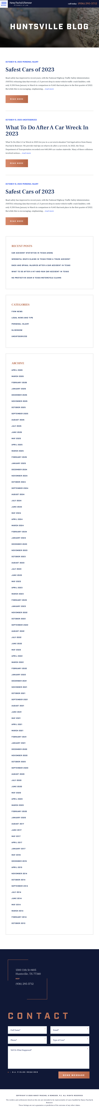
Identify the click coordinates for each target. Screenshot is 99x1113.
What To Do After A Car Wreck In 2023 (47, 130)
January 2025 (19, 463)
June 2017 (17, 830)
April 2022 (17, 656)
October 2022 (19, 618)
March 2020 (18, 805)
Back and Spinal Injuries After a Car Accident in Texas (41, 265)
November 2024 (20, 475)
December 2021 (19, 681)
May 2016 (16, 855)
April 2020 (17, 799)
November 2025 (20, 401)
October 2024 (19, 482)
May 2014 (16, 904)
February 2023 (19, 600)
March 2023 (18, 594)
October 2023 (19, 556)
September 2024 (20, 488)
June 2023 (17, 575)
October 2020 (19, 761)
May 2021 (16, 718)
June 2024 (17, 507)
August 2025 (18, 420)
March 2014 (17, 911)
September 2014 (20, 886)
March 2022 (18, 662)
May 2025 (16, 438)
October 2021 (18, 693)
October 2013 (18, 923)
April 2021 (17, 724)
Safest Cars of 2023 (30, 69)
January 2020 (19, 817)
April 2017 (17, 842)
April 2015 (17, 867)
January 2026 (19, 388)
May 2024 (16, 513)
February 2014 (19, 917)
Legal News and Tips (22, 317)
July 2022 (17, 637)
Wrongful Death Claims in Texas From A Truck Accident (41, 259)
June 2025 (17, 432)
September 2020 (20, 768)
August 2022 (18, 631)
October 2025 (19, 407)
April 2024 (17, 519)
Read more (17, 99)
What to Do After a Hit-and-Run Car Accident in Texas (40, 271)
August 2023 (18, 562)
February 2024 (19, 531)
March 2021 (17, 730)
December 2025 (19, 395)
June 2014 (17, 898)
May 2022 (16, 650)
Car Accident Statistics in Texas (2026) (32, 253)
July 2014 (16, 892)
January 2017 (19, 848)
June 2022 (17, 643)
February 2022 (19, 668)
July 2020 (17, 780)
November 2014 (19, 873)
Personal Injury (30, 62)
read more (49, 89)
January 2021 (19, 743)
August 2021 (18, 705)
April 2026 (17, 370)
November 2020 (20, 755)
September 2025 (20, 413)
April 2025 (17, 444)
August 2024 (18, 494)
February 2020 (19, 811)
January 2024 (19, 538)
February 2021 (19, 737)
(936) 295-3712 (87, 3)
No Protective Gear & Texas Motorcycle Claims (36, 277)
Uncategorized (30, 120)
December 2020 (19, 749)
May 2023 (16, 581)
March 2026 (18, 376)
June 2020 (17, 786)
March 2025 (18, 451)
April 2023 (17, 587)
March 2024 (18, 525)
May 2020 (16, 792)
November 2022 (20, 612)
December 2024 (19, 469)
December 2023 (19, 544)
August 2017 (18, 824)
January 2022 (19, 674)
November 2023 (20, 550)
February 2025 (19, 457)
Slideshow (17, 330)
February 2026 (19, 382)
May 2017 (16, 836)
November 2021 (19, 687)
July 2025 (17, 426)
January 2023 (19, 606)
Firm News (17, 311)
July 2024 (17, 500)
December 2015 (19, 861)
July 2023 (17, 569)
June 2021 (17, 712)
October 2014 (18, 879)
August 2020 (18, 774)
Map (17, 978)
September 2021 (20, 699)
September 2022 (20, 625)
